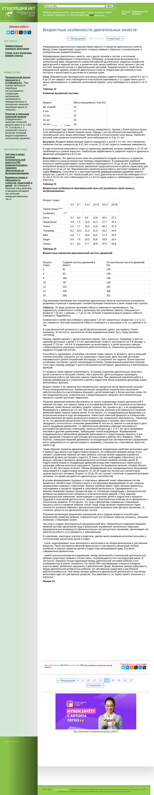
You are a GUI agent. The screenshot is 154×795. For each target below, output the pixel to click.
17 (131, 680)
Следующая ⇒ (115, 38)
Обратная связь (126, 12)
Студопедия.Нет (60, 789)
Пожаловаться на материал (140, 12)
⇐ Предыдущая (76, 38)
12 (100, 680)
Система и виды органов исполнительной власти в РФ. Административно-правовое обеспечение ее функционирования (17, 164)
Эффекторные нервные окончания (17, 47)
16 (125, 680)
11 (94, 680)
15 (119, 680)
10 (88, 680)
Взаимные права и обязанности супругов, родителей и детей (18, 181)
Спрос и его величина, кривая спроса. (18, 54)
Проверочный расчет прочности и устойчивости (18, 80)
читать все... (99, 15)
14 (113, 680)
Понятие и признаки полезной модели (17, 115)
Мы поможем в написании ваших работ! (96, 731)
